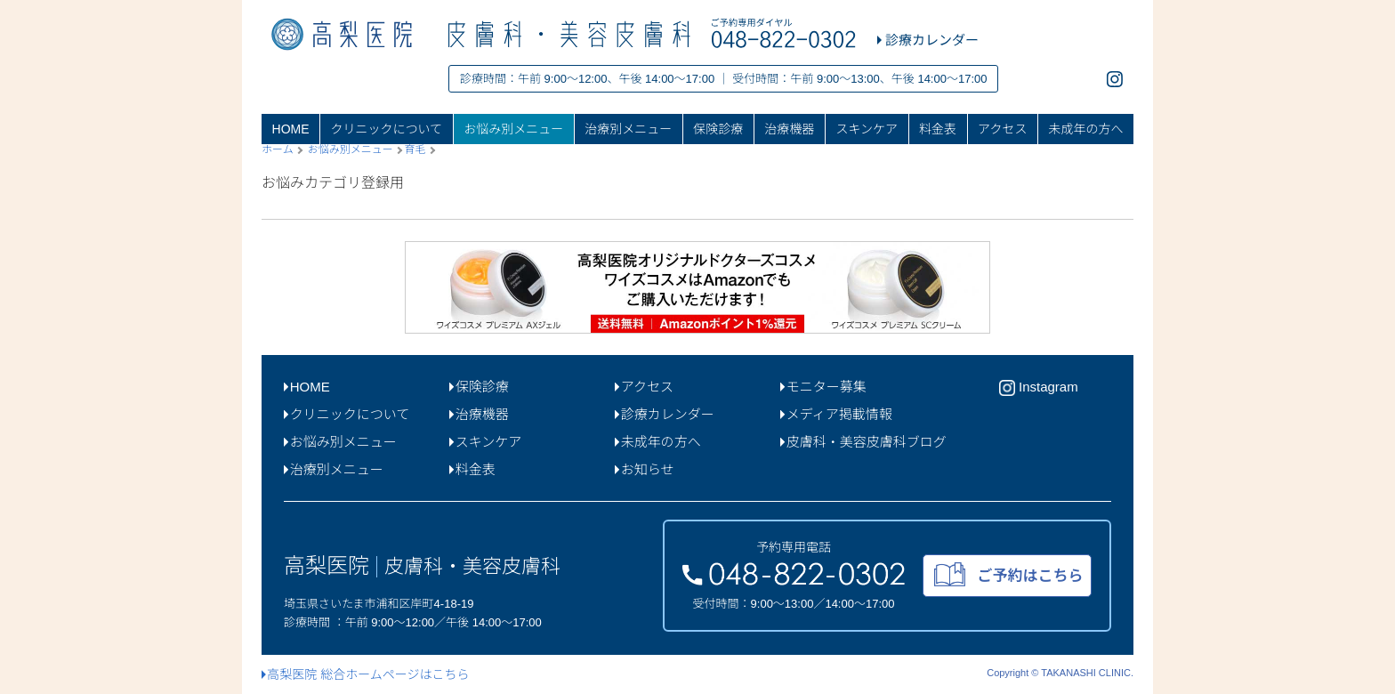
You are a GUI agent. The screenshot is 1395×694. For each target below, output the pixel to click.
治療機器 (789, 129)
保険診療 (718, 129)
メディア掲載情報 (836, 414)
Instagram (1038, 388)
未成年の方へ (1085, 129)
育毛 (414, 149)
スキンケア (866, 129)
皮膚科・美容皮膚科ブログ (863, 441)
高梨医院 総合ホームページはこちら (365, 674)
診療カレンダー (664, 414)
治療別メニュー (628, 129)
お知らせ (644, 469)
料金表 (937, 129)
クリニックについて (387, 129)
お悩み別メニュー (513, 129)
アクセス (1002, 129)
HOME (291, 129)
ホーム (278, 149)
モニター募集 (823, 386)
